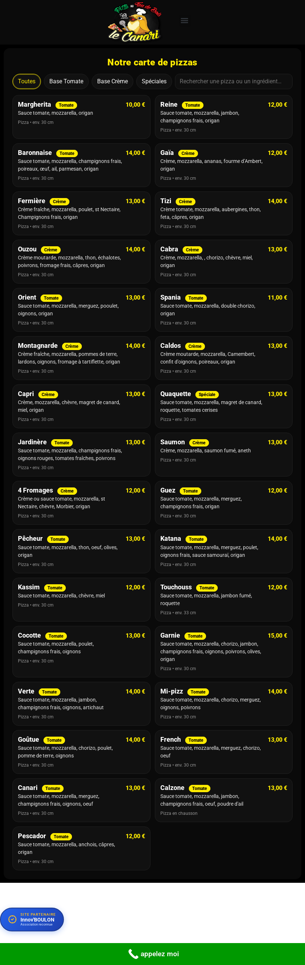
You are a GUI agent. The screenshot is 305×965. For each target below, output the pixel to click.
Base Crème (112, 81)
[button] (185, 21)
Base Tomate (66, 81)
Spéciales (154, 81)
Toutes (26, 81)
